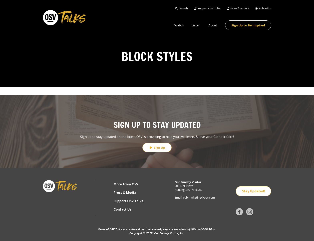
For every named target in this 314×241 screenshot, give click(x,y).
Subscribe (263, 8)
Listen (196, 25)
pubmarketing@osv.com (199, 197)
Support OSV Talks (207, 8)
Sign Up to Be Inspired (248, 25)
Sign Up (157, 148)
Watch (179, 25)
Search (181, 8)
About (212, 25)
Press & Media (125, 192)
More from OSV (238, 8)
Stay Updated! (253, 191)
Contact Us (122, 209)
